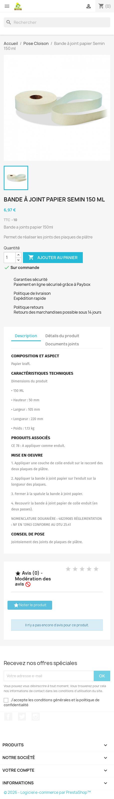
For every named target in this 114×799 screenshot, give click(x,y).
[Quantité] (10, 257)
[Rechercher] (57, 22)
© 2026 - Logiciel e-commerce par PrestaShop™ (47, 792)
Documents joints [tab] (62, 344)
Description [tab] (26, 335)
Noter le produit (29, 605)
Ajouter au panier (53, 257)
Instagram (36, 717)
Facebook (8, 717)
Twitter (22, 717)
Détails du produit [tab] (62, 335)
